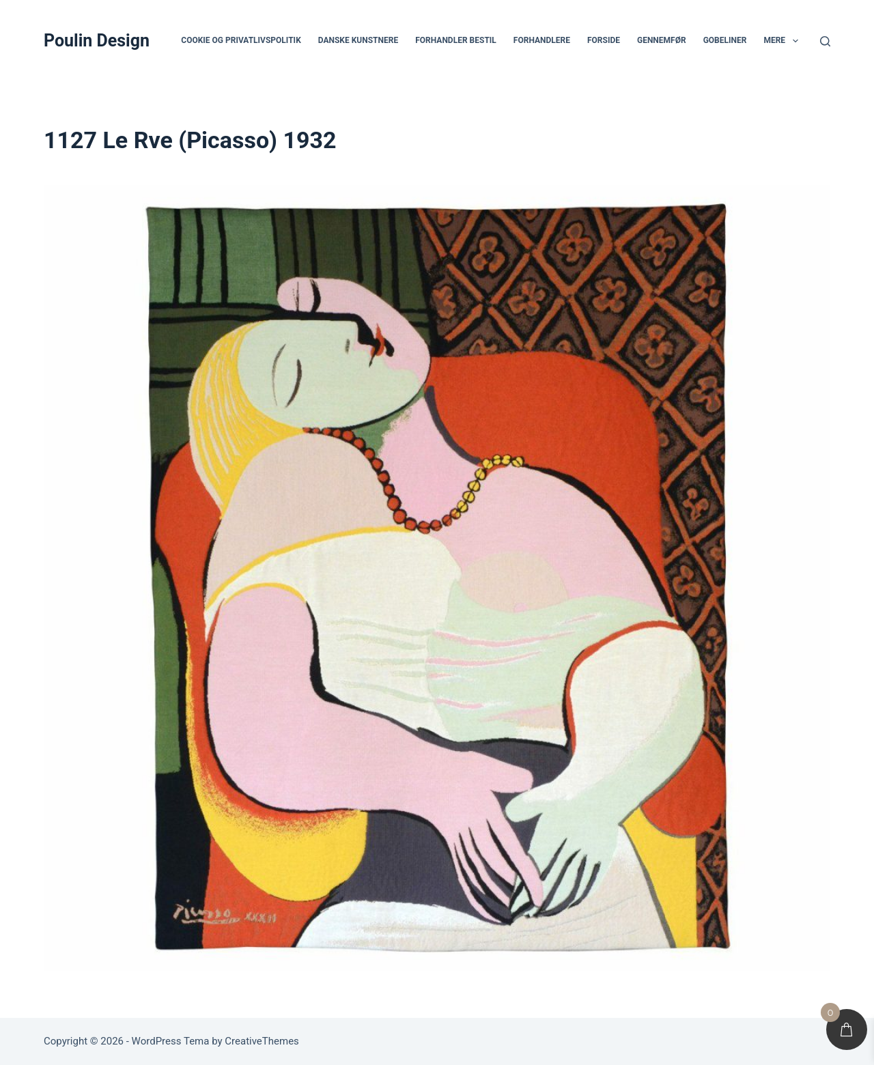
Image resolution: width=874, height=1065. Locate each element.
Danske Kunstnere (358, 40)
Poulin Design (97, 41)
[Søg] (825, 41)
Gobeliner (725, 40)
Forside (603, 40)
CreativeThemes (262, 1041)
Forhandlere (541, 40)
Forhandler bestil (455, 40)
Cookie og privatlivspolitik (240, 40)
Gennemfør (661, 40)
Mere (783, 41)
